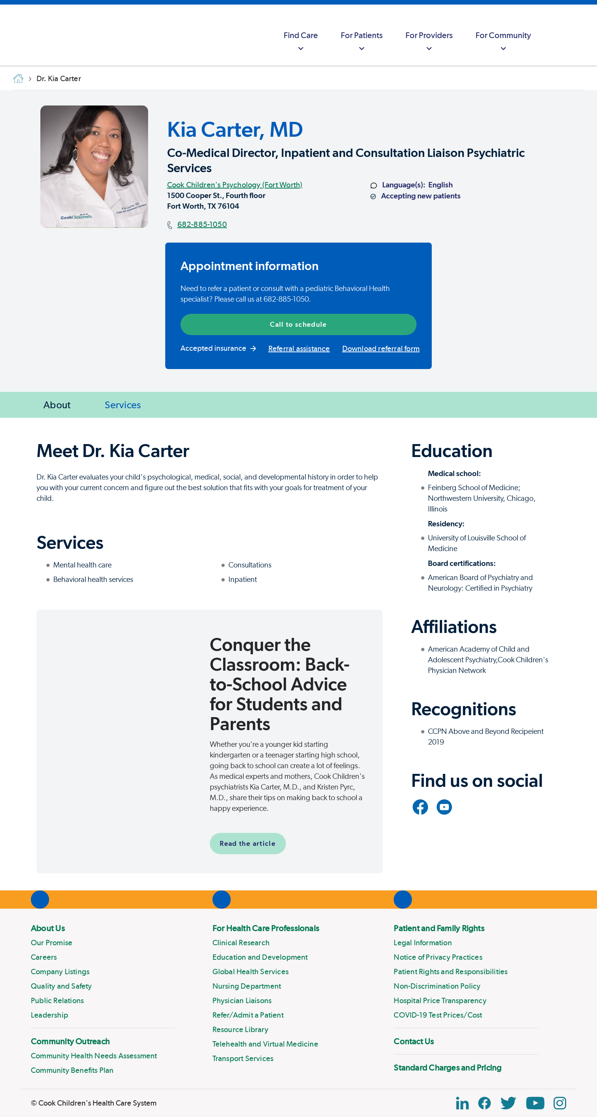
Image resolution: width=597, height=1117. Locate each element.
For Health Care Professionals (265, 928)
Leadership (49, 1015)
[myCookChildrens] (557, 35)
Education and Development (260, 957)
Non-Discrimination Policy (437, 986)
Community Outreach (70, 1041)
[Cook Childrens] (9, 35)
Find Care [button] (301, 42)
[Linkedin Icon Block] (462, 1103)
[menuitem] (300, 35)
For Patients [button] (362, 42)
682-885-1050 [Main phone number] (202, 224)
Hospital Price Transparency (440, 1000)
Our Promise (51, 942)
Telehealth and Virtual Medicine (265, 1043)
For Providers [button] (429, 42)
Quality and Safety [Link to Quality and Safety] (61, 986)
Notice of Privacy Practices (438, 957)
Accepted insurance (218, 348)
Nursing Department (246, 986)
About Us (48, 928)
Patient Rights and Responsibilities (451, 971)
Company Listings (60, 971)
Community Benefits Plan (72, 1070)
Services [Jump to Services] (123, 405)
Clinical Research (241, 942)
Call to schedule (298, 324)
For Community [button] (503, 42)
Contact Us (414, 1041)
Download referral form (381, 348)
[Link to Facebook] (420, 807)
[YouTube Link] (535, 1103)
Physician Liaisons (242, 1000)
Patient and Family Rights (439, 928)
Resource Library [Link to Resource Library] (240, 1029)
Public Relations (57, 1000)
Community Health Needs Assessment (94, 1055)
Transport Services (243, 1058)
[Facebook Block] (484, 1103)
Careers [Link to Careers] (44, 957)
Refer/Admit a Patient (248, 1015)
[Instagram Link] (560, 1103)
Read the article (248, 843)
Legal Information (423, 942)
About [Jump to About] (56, 405)
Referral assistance (299, 348)
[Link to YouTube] (444, 807)
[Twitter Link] (508, 1103)
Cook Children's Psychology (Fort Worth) (235, 184)
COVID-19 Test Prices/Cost (438, 1015)
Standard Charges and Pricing (447, 1067)
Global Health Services (250, 971)
